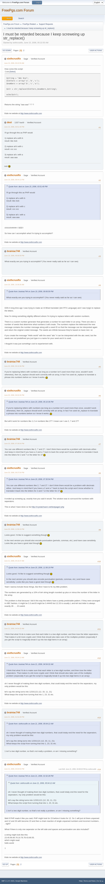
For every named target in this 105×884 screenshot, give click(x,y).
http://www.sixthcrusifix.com (31, 113)
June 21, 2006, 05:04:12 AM (14, 657)
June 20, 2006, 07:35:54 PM (14, 443)
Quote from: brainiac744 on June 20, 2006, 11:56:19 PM (31, 568)
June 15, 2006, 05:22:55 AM (14, 63)
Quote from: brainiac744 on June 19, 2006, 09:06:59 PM (31, 291)
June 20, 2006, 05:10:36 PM (14, 366)
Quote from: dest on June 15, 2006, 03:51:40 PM (28, 187)
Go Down (7, 50)
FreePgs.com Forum (18, 10)
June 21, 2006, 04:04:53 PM (14, 769)
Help (80, 881)
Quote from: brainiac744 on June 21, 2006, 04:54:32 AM (31, 664)
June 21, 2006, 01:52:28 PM (14, 717)
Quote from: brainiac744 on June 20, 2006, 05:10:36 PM (31, 402)
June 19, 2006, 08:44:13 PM (14, 180)
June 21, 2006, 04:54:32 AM (14, 628)
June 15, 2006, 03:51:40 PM (14, 127)
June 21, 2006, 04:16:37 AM (14, 561)
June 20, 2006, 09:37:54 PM (14, 472)
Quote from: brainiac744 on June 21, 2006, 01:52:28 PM (31, 776)
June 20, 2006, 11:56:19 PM (14, 529)
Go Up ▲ (100, 881)
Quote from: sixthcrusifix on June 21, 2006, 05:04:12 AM (31, 724)
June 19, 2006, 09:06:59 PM (14, 256)
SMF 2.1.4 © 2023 (7, 881)
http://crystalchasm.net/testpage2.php (48, 507)
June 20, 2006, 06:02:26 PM (14, 395)
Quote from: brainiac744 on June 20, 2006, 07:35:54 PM (31, 479)
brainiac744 (13, 251)
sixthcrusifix (14, 58)
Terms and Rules (90, 881)
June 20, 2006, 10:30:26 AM (14, 284)
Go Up (5, 864)
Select (12, 72)
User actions (96, 50)
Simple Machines (21, 881)
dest (9, 122)
